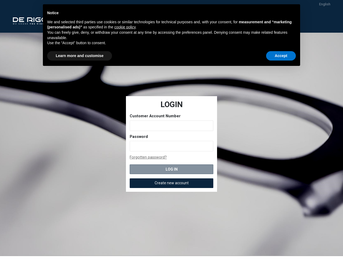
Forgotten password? (148, 157)
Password (139, 136)
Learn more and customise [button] (79, 56)
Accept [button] (281, 56)
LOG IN (172, 169)
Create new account (172, 183)
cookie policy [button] (125, 27)
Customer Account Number (155, 116)
